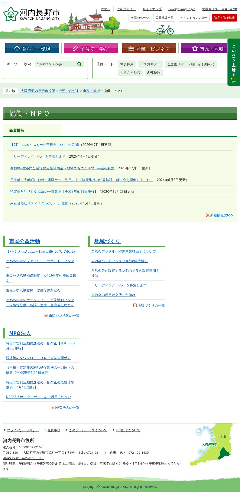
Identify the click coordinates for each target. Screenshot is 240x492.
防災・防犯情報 (224, 18)
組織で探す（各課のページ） (23, 458)
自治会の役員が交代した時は (113, 294)
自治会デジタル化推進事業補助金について (123, 251)
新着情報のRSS (221, 215)
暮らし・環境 (36, 48)
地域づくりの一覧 (151, 305)
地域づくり (107, 241)
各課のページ (140, 18)
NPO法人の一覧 (67, 407)
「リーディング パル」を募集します (38, 156)
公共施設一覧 (164, 18)
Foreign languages (181, 9)
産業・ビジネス (153, 48)
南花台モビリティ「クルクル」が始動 (39, 203)
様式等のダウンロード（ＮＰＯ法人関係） (38, 357)
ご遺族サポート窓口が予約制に (191, 64)
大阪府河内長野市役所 (38, 90)
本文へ (105, 9)
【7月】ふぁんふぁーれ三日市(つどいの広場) (44, 144)
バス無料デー (150, 64)
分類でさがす (69, 90)
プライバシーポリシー (23, 430)
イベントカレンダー (193, 18)
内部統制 (153, 72)
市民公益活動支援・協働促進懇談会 (33, 290)
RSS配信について (128, 430)
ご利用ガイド (126, 9)
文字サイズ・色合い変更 (219, 9)
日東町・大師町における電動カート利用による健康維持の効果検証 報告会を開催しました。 (81, 179)
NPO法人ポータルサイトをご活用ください (38, 396)
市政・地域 (211, 48)
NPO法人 (20, 333)
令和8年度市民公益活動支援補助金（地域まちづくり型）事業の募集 (62, 168)
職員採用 (127, 64)
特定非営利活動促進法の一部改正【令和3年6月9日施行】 (54, 191)
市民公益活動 (24, 241)
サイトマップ (152, 9)
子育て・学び (94, 48)
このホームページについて (88, 430)
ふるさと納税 (130, 72)
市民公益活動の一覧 (64, 315)
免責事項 (54, 430)
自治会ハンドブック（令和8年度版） (119, 261)
